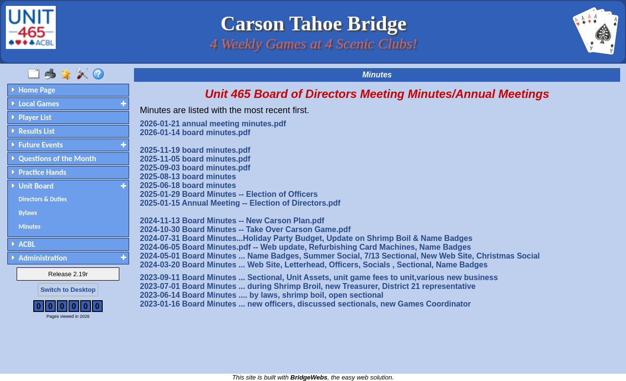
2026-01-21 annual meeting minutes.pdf (213, 123)
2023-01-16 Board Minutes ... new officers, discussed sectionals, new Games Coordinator (305, 304)
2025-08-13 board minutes (188, 176)
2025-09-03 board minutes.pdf (195, 168)
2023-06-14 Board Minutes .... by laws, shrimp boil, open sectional (261, 295)
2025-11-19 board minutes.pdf (195, 150)
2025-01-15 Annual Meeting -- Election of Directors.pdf (240, 203)
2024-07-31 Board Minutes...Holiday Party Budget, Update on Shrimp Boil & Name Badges (306, 238)
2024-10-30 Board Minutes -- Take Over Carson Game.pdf (245, 229)
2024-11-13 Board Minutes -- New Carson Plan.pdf (232, 220)
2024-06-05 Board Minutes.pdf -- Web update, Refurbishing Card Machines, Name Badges (305, 247)
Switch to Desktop (68, 289)
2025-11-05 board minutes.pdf (195, 159)
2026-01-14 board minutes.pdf (195, 132)
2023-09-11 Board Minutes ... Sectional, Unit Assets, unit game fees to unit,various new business (319, 277)
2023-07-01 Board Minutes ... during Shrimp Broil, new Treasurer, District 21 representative (307, 286)
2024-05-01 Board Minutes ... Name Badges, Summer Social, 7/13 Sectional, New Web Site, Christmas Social (340, 256)
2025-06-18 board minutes (188, 185)
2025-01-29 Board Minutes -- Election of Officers (229, 194)
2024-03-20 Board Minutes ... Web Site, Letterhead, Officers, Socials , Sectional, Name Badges (314, 265)
